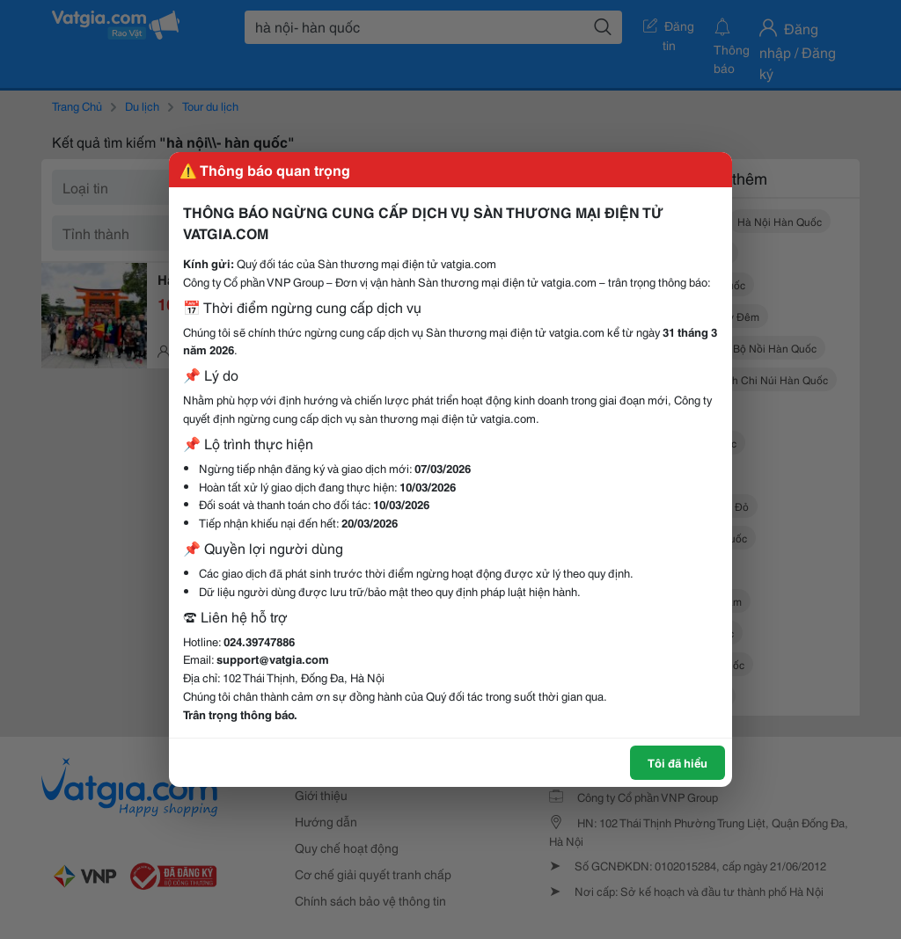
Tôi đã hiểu (677, 762)
